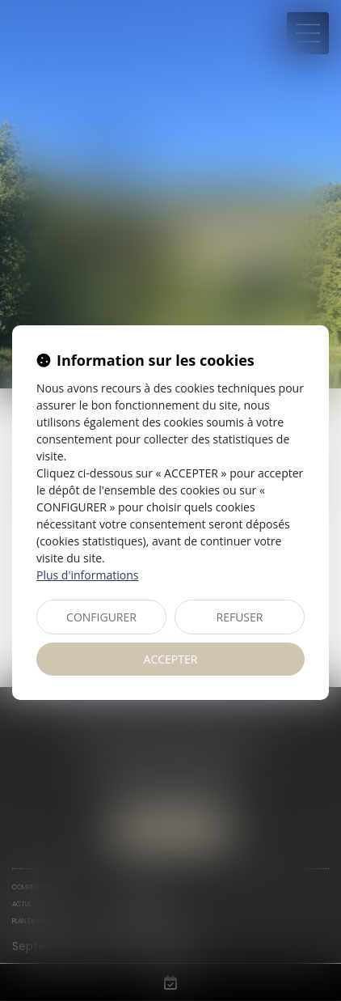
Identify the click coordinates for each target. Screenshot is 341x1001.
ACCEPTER (171, 659)
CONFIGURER (101, 617)
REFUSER (240, 617)
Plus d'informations (87, 575)
